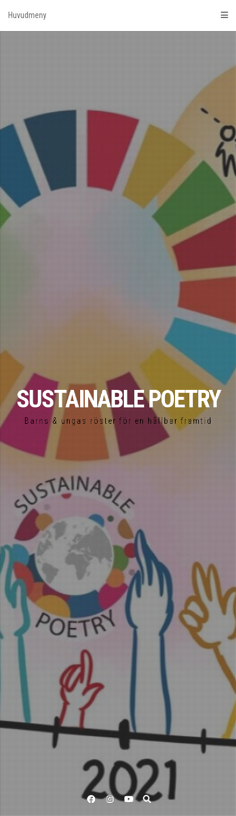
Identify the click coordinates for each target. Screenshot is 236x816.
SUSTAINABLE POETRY (118, 399)
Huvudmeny (118, 15)
